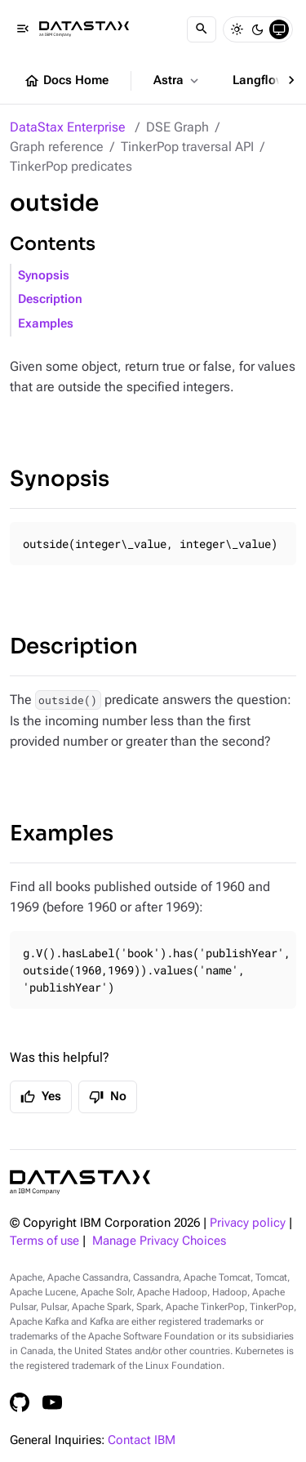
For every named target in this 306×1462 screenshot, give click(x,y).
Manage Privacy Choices (159, 1241)
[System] (279, 29)
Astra (177, 81)
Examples (45, 324)
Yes (40, 1097)
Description (50, 299)
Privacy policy (248, 1223)
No (107, 1097)
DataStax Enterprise (68, 127)
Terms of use (44, 1241)
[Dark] (258, 29)
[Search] (201, 29)
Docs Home (66, 81)
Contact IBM (141, 1440)
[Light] (236, 29)
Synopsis (43, 276)
